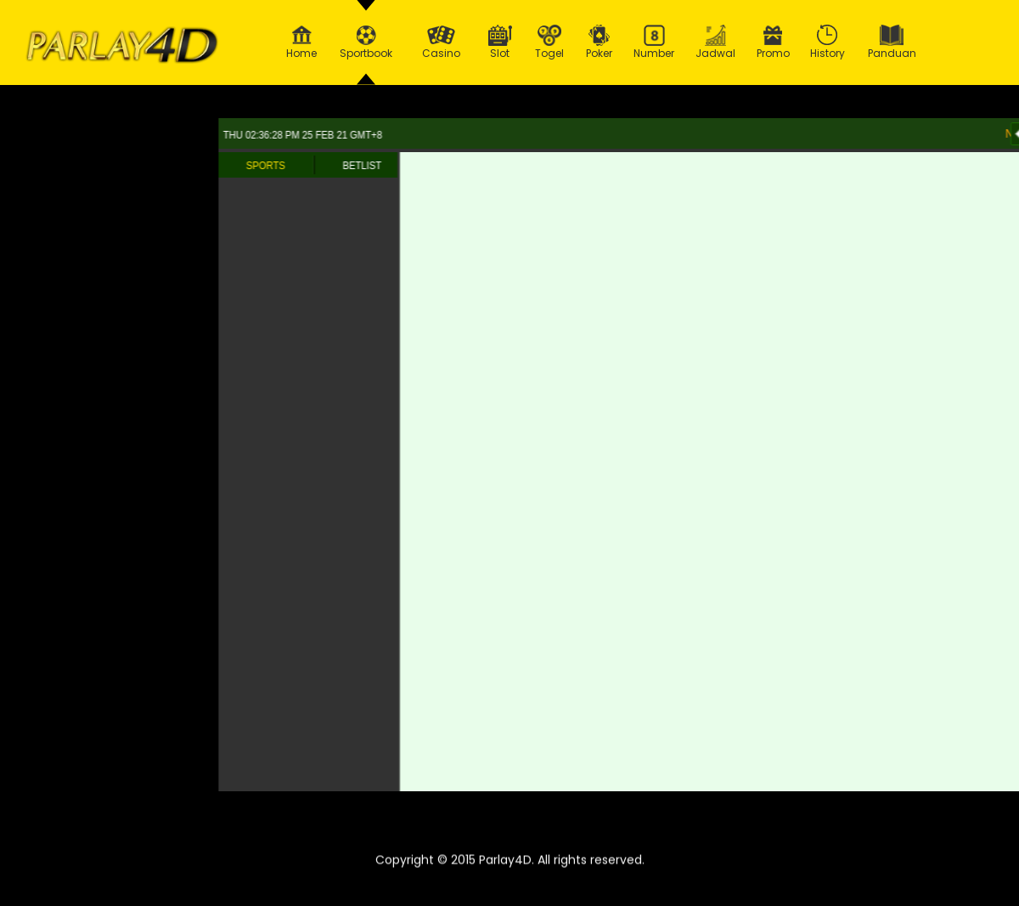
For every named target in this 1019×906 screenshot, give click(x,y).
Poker (599, 42)
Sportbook (366, 42)
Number (654, 42)
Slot (500, 42)
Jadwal (715, 42)
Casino (440, 42)
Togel (549, 42)
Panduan (892, 42)
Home (301, 42)
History (828, 42)
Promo (773, 42)
